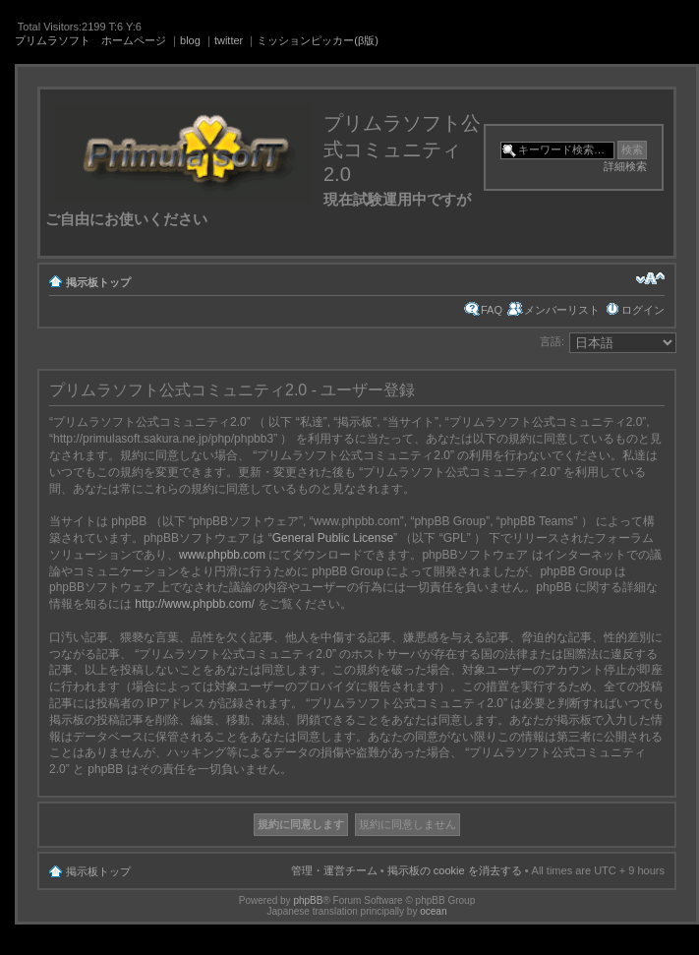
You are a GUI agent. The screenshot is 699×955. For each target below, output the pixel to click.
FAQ (491, 310)
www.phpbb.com (222, 555)
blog (190, 40)
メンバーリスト (562, 310)
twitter (228, 40)
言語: (552, 341)
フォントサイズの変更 (650, 278)
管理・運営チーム (334, 870)
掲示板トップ (98, 282)
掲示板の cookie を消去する (454, 870)
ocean (433, 911)
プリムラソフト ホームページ (90, 40)
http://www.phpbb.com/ (194, 604)
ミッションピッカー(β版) (318, 40)
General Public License (332, 538)
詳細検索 (625, 166)
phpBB (307, 900)
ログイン (643, 310)
